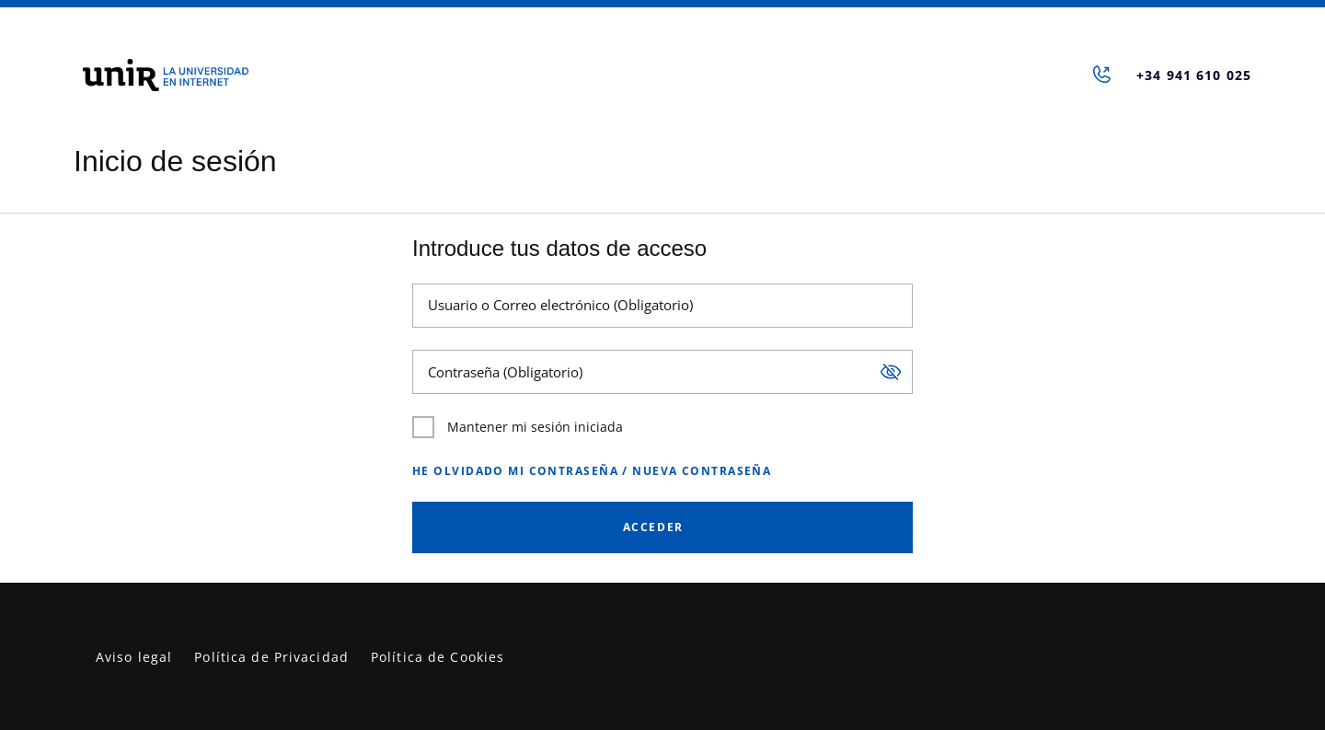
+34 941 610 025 (1193, 75)
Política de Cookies (437, 657)
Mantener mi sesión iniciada (517, 427)
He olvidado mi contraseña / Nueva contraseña (591, 471)
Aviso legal (134, 657)
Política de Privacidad (271, 657)
